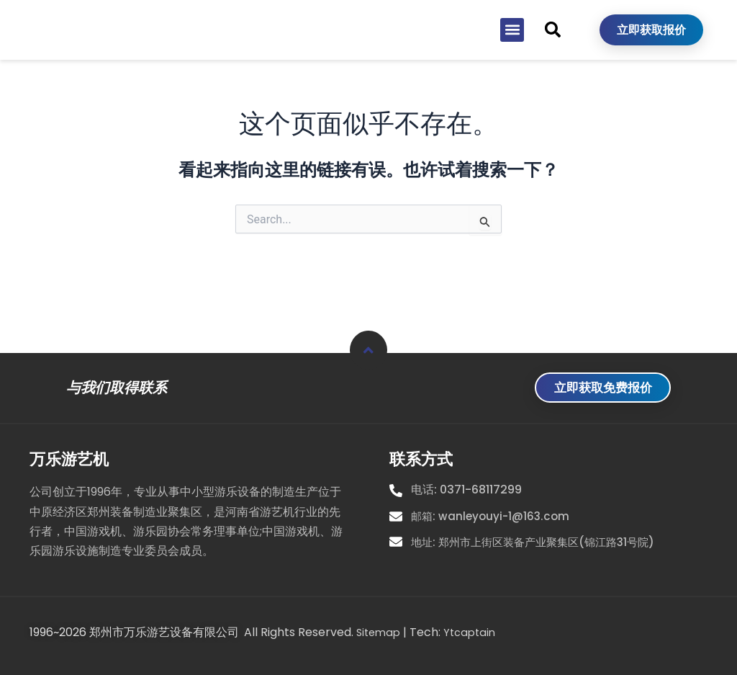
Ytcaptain (474, 633)
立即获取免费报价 (596, 387)
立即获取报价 (651, 53)
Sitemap (380, 633)
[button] (512, 53)
